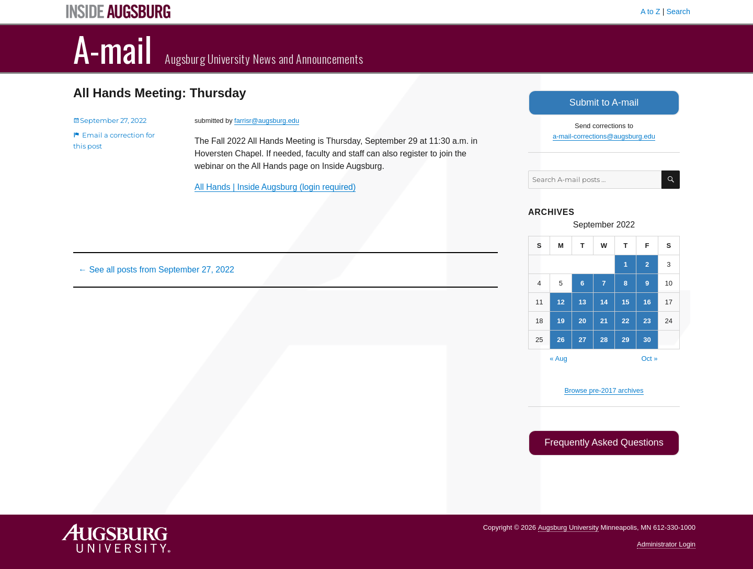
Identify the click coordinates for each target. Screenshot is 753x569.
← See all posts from (156, 269)
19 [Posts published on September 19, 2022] (560, 319)
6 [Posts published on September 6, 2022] (582, 281)
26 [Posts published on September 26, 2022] (560, 338)
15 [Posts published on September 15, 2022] (625, 300)
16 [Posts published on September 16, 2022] (647, 300)
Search (678, 11)
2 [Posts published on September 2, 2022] (647, 262)
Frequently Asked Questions (604, 440)
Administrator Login (666, 540)
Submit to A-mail (604, 101)
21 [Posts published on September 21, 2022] (604, 319)
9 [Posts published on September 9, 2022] (647, 281)
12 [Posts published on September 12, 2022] (560, 300)
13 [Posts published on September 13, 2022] (582, 300)
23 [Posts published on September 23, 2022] (647, 319)
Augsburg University (568, 523)
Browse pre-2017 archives (603, 388)
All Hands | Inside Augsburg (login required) (275, 187)
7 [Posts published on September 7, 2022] (604, 281)
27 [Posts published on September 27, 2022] (582, 338)
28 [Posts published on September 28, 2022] (604, 338)
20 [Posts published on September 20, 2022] (582, 319)
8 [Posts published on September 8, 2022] (626, 281)
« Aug (558, 356)
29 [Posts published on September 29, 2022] (625, 338)
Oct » (649, 356)
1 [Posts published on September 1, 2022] (626, 262)
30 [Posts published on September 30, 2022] (647, 338)
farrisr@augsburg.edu (266, 120)
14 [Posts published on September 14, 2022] (604, 300)
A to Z (650, 11)
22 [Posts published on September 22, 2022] (625, 319)
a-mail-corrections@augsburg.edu (604, 134)
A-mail (112, 48)
